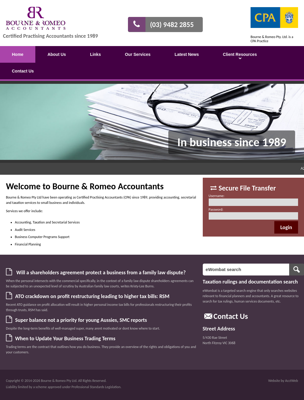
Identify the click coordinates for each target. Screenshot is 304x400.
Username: (216, 196)
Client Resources (240, 54)
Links (95, 54)
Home (17, 54)
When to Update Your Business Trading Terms (65, 338)
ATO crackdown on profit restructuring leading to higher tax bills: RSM (92, 296)
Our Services (138, 54)
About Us (57, 54)
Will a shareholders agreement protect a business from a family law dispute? (100, 272)
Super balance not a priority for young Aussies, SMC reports (81, 320)
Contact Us (23, 71)
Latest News (187, 54)
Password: (216, 209)
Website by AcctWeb (283, 381)
